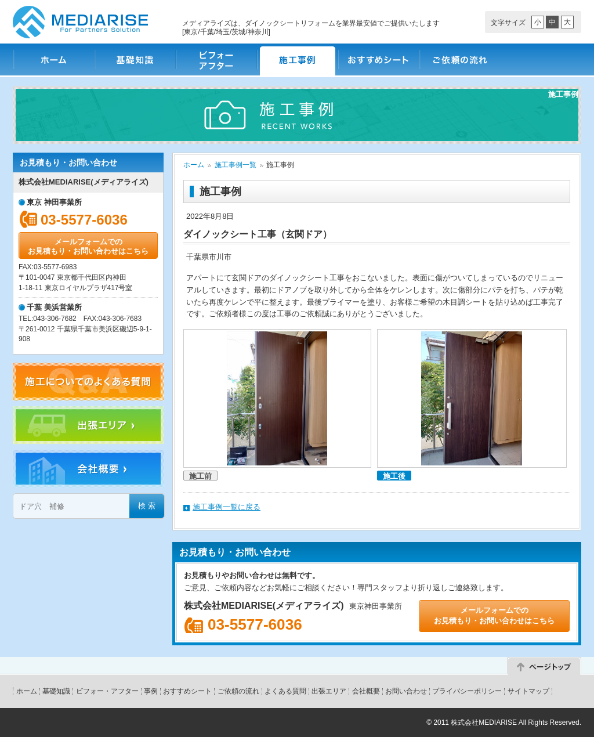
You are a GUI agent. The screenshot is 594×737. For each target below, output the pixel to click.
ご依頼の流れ (459, 59)
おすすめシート (378, 59)
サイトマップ (528, 691)
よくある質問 (285, 691)
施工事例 (297, 59)
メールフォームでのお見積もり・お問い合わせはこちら (88, 246)
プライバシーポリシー (467, 691)
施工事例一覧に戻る (226, 507)
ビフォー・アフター (215, 59)
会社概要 (366, 691)
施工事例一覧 (235, 165)
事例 (151, 691)
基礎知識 (134, 59)
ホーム (53, 59)
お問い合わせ (406, 691)
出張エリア (329, 691)
